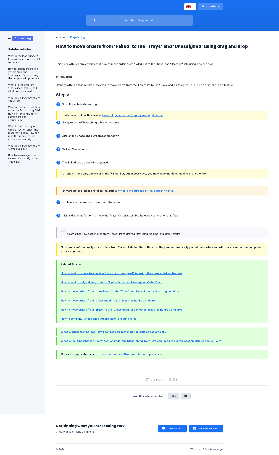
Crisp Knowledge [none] (213, 449)
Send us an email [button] (209, 428)
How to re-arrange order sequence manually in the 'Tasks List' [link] (23, 158)
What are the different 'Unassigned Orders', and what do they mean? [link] (22, 88)
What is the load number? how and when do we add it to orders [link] (24, 59)
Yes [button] (174, 395)
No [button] (185, 395)
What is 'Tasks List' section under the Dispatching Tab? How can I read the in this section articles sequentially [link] (24, 113)
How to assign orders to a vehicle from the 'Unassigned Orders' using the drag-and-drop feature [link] (23, 73)
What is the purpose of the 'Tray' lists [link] (24, 99)
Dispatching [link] (77, 37)
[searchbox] (139, 20)
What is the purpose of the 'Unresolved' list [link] (24, 147)
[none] (190, 6)
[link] (20, 38)
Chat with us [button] (175, 428)
